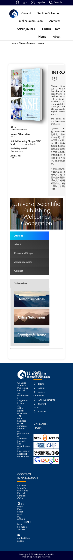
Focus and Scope (30, 253)
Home (42, 36)
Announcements (30, 262)
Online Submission (31, 21)
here (18, 144)
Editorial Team (51, 28)
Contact (30, 270)
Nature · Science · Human (31, 43)
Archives (54, 21)
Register (38, 2)
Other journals (26, 28)
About (56, 36)
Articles (30, 235)
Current (26, 13)
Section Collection (48, 13)
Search (55, 2)
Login (21, 2)
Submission (20, 283)
